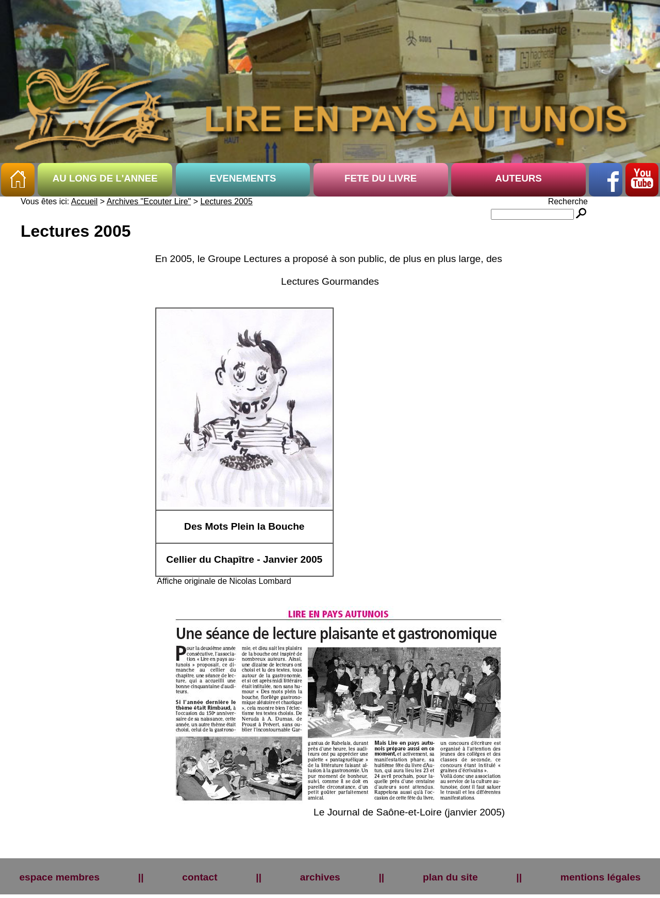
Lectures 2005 (226, 201)
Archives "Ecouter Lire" (149, 201)
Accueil (84, 201)
